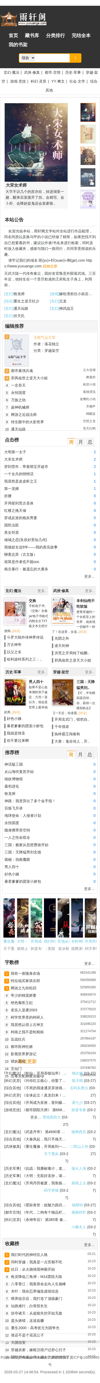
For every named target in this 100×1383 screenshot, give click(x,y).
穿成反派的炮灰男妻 (20, 518)
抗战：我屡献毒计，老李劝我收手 (53, 1168)
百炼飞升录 (13, 808)
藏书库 (32, 35)
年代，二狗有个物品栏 (44, 1212)
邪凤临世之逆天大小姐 (29, 378)
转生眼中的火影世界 (27, 422)
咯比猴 (77, 1073)
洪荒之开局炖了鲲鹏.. (72, 653)
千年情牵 (61, 727)
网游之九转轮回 (23, 988)
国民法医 (11, 525)
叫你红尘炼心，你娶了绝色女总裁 (53, 1080)
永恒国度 (18, 393)
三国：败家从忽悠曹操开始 (26, 845)
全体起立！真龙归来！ (44, 1095)
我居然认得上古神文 (27, 1025)
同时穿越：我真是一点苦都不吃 (36, 1262)
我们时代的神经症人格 (29, 1255)
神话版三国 (13, 764)
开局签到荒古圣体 (19, 503)
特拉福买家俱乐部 (25, 981)
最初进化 (11, 786)
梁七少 (77, 1102)
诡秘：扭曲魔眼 (17, 859)
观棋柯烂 (78, 1212)
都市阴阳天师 (37, 1110)
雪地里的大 (51, 1117)
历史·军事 (73, 72)
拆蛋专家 (78, 1110)
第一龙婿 (11, 488)
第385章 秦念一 (57, 1220)
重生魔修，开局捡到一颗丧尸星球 (53, 1146)
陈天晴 (77, 1080)
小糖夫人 (78, 1227)
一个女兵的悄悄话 (19, 474)
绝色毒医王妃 (22, 1003)
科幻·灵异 (38, 81)
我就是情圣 (16, 733)
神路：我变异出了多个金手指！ (30, 801)
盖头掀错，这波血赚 (27, 1320)
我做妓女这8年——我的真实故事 (31, 547)
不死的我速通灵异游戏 (44, 1088)
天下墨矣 (51, 1154)
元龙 (62, 301)
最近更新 (27, 1061)
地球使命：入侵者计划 (22, 815)
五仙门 (16, 1068)
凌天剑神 (61, 646)
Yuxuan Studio (33, 1357)
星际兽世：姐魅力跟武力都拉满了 (53, 1205)
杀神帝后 (33, 1220)
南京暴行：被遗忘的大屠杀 (26, 569)
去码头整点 (79, 1088)
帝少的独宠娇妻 (23, 995)
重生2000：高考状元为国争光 (35, 1328)
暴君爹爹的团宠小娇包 (25, 726)
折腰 (8, 496)
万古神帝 (14, 644)
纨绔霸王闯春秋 (67, 734)
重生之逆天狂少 (26, 301)
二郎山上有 (79, 1146)
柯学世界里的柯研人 (27, 1017)
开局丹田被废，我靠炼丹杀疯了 (51, 1183)
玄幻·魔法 (11, 72)
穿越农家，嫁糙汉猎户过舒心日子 (38, 1350)
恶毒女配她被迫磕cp (27, 1076)
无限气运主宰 (44, 337)
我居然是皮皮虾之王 (20, 481)
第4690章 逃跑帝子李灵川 (66, 1132)
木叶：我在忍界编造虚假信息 (35, 1291)
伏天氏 (19, 316)
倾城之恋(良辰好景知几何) (25, 540)
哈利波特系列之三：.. (24, 659)
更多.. (42, 591)
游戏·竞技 (18, 81)
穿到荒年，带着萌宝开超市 (26, 466)
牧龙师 (19, 294)
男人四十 (36, 682)
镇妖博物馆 (13, 779)
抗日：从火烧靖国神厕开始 (33, 1269)
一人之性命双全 (17, 837)
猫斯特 (77, 1205)
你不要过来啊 (18, 740)
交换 (32, 601)
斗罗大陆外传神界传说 (25, 637)
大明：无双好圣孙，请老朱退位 (51, 1176)
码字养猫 (51, 1190)
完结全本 (81, 35)
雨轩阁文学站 (45, 231)
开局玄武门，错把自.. (72, 719)
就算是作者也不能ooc (22, 562)
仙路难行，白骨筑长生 (29, 1306)
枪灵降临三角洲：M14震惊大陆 (36, 1277)
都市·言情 (52, 72)
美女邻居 (11, 532)
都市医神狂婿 (22, 1047)
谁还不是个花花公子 (27, 1335)
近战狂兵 (18, 1039)
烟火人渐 (78, 1168)
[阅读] (16, 631)
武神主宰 (50, 266)
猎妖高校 (18, 1061)
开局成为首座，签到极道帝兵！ (51, 1102)
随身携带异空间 (17, 830)
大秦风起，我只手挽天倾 (46, 1139)
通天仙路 (21, 308)
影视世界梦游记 (23, 1054)
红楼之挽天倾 (15, 510)
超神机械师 (20, 407)
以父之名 (14, 652)
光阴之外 (61, 638)
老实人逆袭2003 (24, 1010)
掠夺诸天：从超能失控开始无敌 (36, 1313)
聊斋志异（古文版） (20, 554)
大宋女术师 (13, 459)
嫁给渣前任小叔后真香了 (79, 294)
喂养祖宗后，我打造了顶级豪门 (36, 1298)
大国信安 (18, 1342)
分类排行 (55, 35)
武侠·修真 (32, 72)
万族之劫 (18, 400)
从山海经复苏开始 (19, 772)
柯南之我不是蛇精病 (27, 1032)
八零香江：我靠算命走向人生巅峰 (38, 1284)
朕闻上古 (78, 1183)
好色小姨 (14, 718)
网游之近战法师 (24, 414)
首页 (13, 35)
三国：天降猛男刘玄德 (22, 852)
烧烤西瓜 (78, 1132)
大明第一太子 (15, 452)
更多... (89, 576)
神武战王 (66, 308)
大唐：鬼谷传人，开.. (72, 741)
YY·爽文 (58, 81)
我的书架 (18, 44)
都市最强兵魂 (22, 371)
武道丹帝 (33, 1132)
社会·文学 (77, 81)
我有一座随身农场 (25, 973)
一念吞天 (18, 385)
